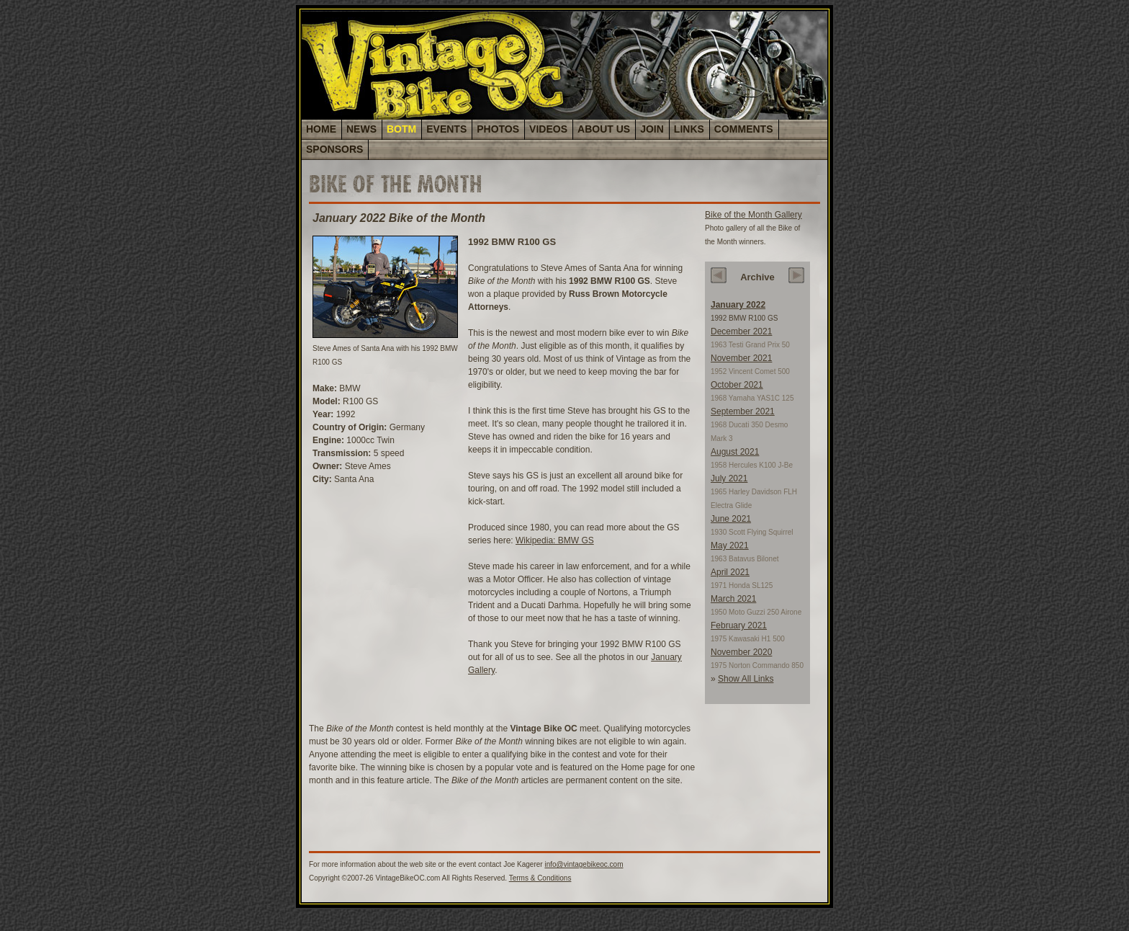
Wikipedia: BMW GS (555, 540)
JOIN (652, 129)
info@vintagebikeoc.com (583, 864)
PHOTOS (498, 129)
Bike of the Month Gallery (753, 215)
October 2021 (737, 385)
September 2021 (743, 411)
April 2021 (730, 572)
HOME (321, 129)
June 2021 (731, 519)
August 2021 (735, 452)
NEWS (361, 129)
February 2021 (739, 625)
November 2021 (741, 358)
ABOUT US (603, 129)
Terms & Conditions (540, 878)
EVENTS (446, 129)
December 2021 (741, 331)
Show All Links (745, 679)
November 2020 (741, 652)
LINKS (689, 129)
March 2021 (733, 599)
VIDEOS (548, 129)
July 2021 (729, 478)
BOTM (401, 129)
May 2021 (730, 545)
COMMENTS (743, 129)
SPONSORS (334, 149)
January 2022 (738, 305)
